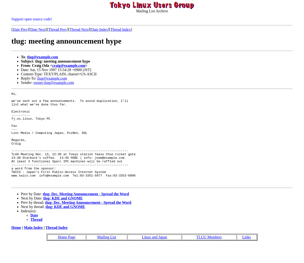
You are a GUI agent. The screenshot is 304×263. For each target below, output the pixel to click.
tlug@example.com (42, 57)
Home (16, 246)
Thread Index (120, 29)
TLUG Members (209, 256)
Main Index (33, 246)
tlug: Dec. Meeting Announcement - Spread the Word (86, 212)
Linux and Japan (154, 256)
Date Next (38, 29)
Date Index (99, 29)
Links (246, 256)
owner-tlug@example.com (53, 83)
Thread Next (79, 29)
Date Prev (20, 29)
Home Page (66, 256)
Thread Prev (57, 29)
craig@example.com (68, 65)
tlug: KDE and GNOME (63, 217)
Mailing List (106, 256)
